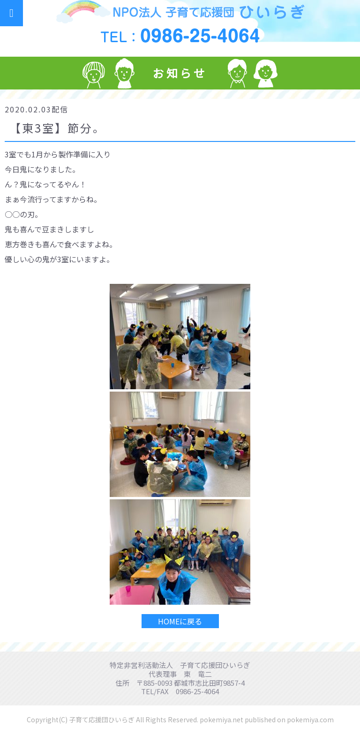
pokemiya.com (310, 719)
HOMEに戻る (180, 621)
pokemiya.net (221, 719)
